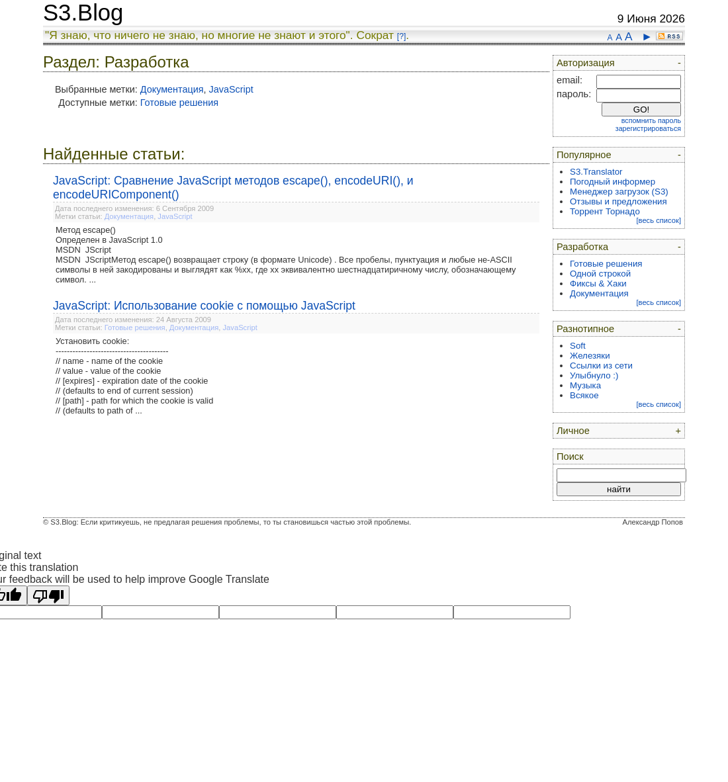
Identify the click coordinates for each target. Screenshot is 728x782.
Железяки (590, 356)
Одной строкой (600, 274)
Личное (573, 430)
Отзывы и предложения (618, 201)
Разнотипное (585, 329)
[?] (401, 36)
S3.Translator (596, 172)
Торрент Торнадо (605, 211)
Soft (578, 346)
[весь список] (658, 220)
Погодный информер (612, 182)
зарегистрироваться (648, 128)
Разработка (582, 246)
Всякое (584, 395)
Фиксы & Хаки (598, 283)
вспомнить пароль (651, 120)
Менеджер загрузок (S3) (619, 191)
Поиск (570, 456)
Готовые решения (179, 102)
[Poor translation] (48, 595)
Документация (172, 89)
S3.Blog (83, 12)
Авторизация (586, 63)
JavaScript (231, 89)
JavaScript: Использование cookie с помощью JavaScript (204, 305)
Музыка (585, 385)
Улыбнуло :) (594, 375)
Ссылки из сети (601, 365)
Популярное (584, 155)
